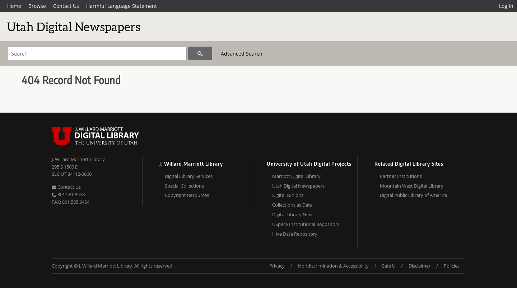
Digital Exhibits (287, 195)
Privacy (277, 266)
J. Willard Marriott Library (78, 159)
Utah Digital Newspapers (298, 186)
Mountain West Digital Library (411, 186)
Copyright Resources (187, 195)
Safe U (388, 266)
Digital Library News (293, 214)
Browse (37, 6)
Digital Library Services (189, 176)
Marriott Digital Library (296, 176)
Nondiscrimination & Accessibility (333, 266)
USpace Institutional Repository (306, 224)
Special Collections (184, 186)
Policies (452, 266)
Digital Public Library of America (413, 195)
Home (14, 6)
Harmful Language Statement (121, 6)
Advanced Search (241, 53)
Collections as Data (292, 205)
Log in (506, 6)
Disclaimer (419, 266)
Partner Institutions (401, 176)
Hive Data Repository (294, 234)
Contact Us (66, 6)
